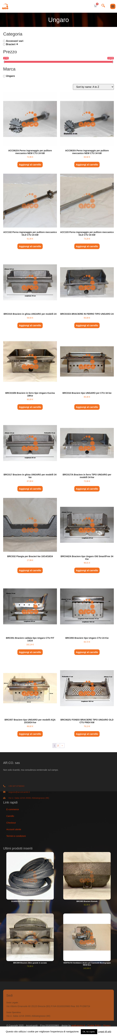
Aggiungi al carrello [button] (30, 164)
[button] (112, 6)
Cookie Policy (94, 1025)
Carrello (10, 816)
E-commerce (12, 809)
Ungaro (10, 76)
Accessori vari (14, 41)
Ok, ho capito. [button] (89, 1031)
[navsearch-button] (103, 6)
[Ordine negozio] (93, 87)
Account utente (13, 829)
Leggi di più (104, 1031)
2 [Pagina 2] (58, 745)
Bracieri (10, 44)
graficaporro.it (78, 1025)
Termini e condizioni (16, 836)
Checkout (11, 822)
